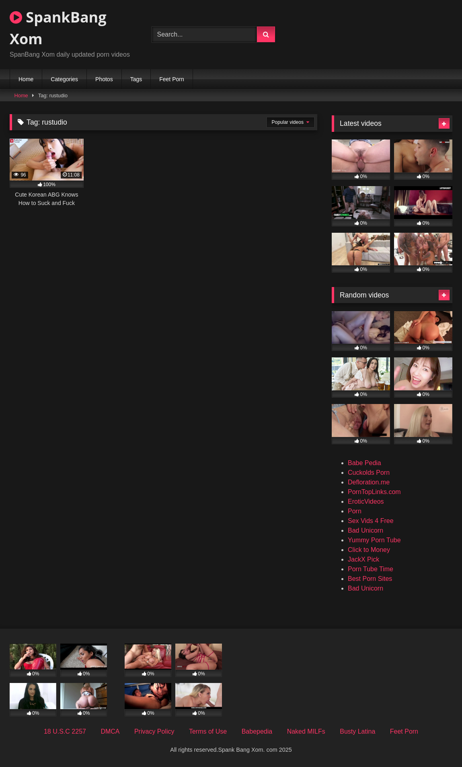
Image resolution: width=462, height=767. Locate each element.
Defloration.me (369, 482)
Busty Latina (357, 731)
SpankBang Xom (58, 28)
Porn (354, 511)
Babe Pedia (364, 462)
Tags (136, 79)
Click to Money (369, 549)
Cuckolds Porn (369, 472)
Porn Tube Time (370, 569)
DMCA (110, 731)
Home (25, 79)
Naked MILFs (306, 731)
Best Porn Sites (370, 578)
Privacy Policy (154, 731)
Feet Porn (171, 79)
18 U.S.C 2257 (65, 731)
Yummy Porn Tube (374, 540)
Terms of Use (208, 731)
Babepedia (257, 731)
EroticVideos (366, 501)
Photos (104, 79)
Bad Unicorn (365, 530)
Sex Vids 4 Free (371, 520)
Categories (64, 79)
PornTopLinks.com (374, 491)
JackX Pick (363, 559)
